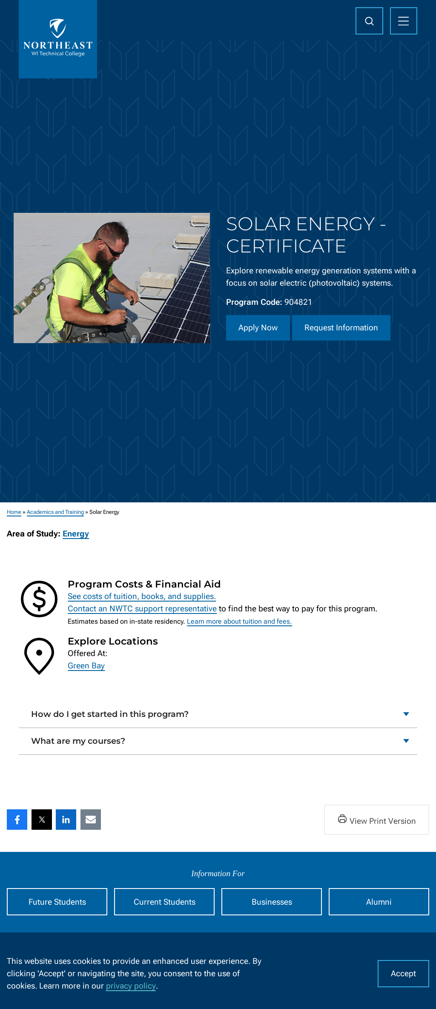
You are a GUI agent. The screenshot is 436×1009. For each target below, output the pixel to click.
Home (14, 512)
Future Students (57, 902)
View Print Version (376, 820)
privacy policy (131, 986)
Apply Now (258, 328)
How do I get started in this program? (110, 714)
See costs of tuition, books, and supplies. (142, 596)
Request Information (341, 328)
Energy (76, 534)
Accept (403, 973)
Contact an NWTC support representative (142, 609)
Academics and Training (55, 512)
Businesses (272, 902)
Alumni (379, 902)
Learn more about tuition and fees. (239, 622)
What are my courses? (78, 741)
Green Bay (86, 666)
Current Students (164, 902)
